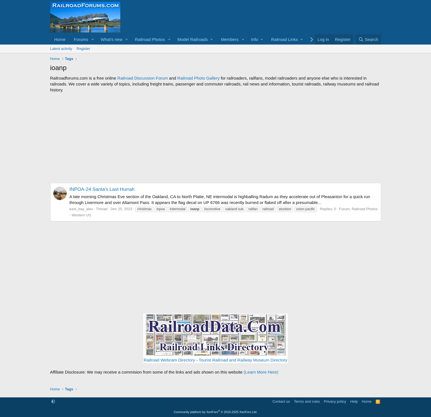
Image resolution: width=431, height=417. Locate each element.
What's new (111, 39)
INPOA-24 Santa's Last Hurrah (102, 189)
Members (230, 39)
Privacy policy (335, 401)
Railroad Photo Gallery (198, 78)
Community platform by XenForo (215, 412)
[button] (92, 39)
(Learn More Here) (261, 372)
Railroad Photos (150, 39)
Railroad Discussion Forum (142, 78)
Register (83, 49)
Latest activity (61, 49)
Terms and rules (307, 401)
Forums (81, 39)
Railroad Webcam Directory (169, 360)
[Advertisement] (215, 138)
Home (60, 39)
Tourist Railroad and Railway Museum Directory (243, 360)
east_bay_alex (81, 209)
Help (354, 401)
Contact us (281, 401)
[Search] (368, 39)
